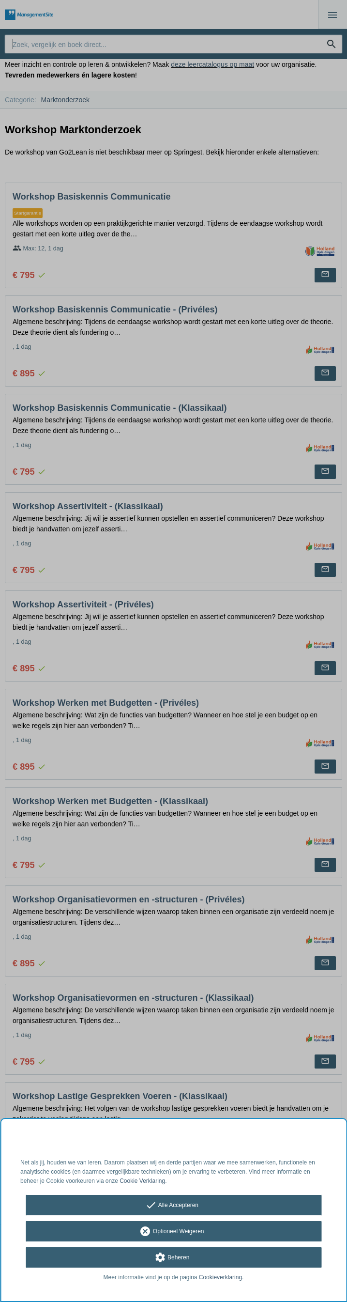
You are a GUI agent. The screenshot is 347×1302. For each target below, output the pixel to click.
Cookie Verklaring (142, 1181)
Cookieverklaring (220, 1277)
